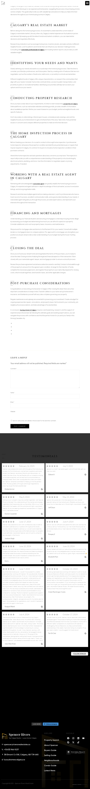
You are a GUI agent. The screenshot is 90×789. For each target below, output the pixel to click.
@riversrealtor (2, 655)
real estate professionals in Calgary (32, 49)
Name (12, 392)
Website (12, 411)
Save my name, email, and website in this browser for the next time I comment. (34, 420)
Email (12, 402)
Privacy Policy (77, 784)
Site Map (85, 784)
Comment (13, 368)
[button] (87, 3)
